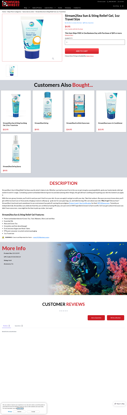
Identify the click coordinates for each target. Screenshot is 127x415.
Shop (25, 8)
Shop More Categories (14, 11)
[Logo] (11, 5)
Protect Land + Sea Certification (80, 203)
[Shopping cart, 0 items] (123, 6)
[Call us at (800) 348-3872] (111, 1)
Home (4, 11)
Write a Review (116, 318)
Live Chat (121, 1)
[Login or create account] (120, 6)
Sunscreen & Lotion (28, 11)
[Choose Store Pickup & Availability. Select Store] (116, 6)
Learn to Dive (49, 8)
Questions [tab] (19, 326)
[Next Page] (60, 70)
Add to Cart (82, 51)
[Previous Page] (3, 70)
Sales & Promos (37, 8)
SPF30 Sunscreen (103, 203)
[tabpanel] (63, 331)
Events (60, 8)
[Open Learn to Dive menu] (55, 8)
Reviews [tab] (6, 326)
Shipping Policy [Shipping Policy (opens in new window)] (69, 35)
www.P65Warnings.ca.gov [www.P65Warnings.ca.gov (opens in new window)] (41, 237)
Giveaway (68, 8)
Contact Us (77, 8)
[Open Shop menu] (30, 8)
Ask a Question (96, 318)
